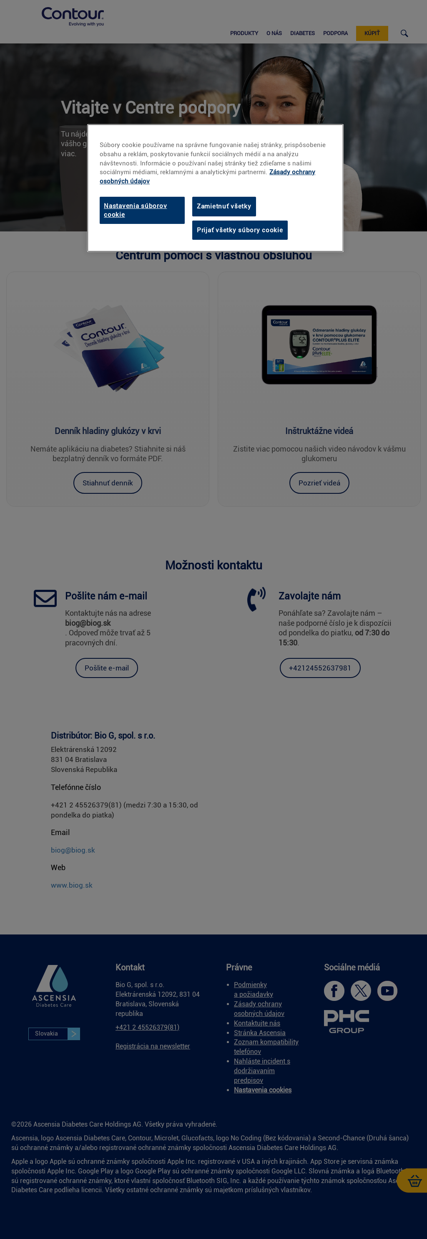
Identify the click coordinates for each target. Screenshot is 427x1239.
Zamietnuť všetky (224, 206)
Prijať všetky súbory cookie (240, 230)
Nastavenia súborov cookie (135, 210)
